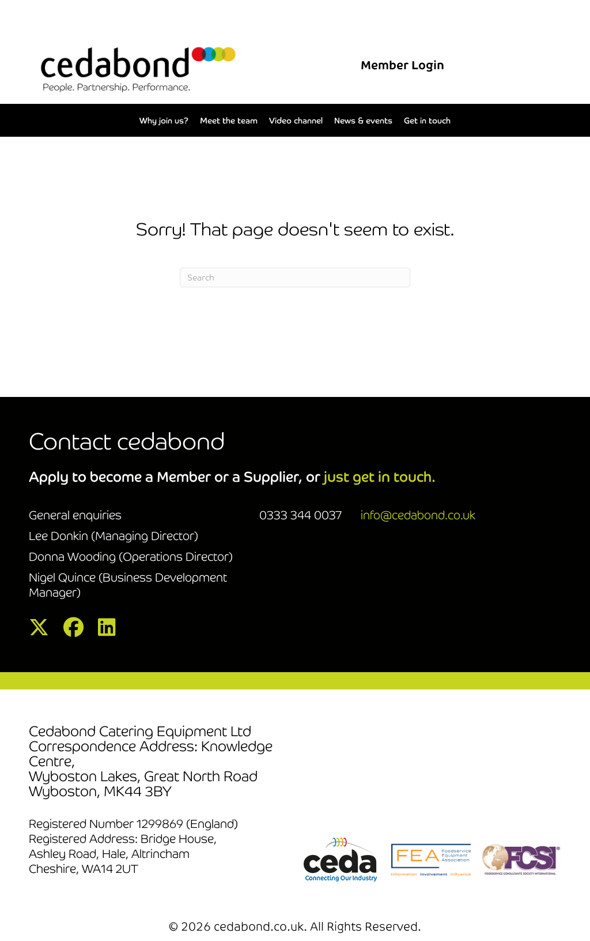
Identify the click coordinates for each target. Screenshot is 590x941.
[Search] (295, 277)
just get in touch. (380, 477)
